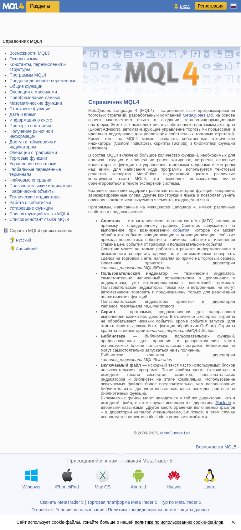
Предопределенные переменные (42, 80)
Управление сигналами (33, 163)
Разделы (40, 6)
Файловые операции (30, 180)
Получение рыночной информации (31, 134)
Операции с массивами (33, 91)
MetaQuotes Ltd (175, 433)
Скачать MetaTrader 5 (62, 502)
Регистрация (210, 5)
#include (223, 402)
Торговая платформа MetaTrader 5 (122, 502)
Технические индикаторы (34, 196)
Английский (27, 248)
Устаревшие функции (31, 208)
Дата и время (23, 114)
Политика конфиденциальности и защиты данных (159, 509)
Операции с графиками (33, 152)
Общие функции (26, 86)
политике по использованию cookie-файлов (179, 522)
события (181, 230)
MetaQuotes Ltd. (198, 115)
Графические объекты (31, 191)
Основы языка (23, 58)
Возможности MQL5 (29, 53)
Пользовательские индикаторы (40, 185)
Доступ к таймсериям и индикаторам (32, 144)
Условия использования (80, 509)
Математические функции (35, 103)
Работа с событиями (30, 202)
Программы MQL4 (27, 75)
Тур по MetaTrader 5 (181, 502)
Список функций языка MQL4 (39, 213)
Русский (23, 240)
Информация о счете (30, 120)
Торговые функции (28, 158)
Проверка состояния (30, 125)
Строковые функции (29, 108)
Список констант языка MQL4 (39, 219)
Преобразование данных (34, 97)
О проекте (42, 509)
